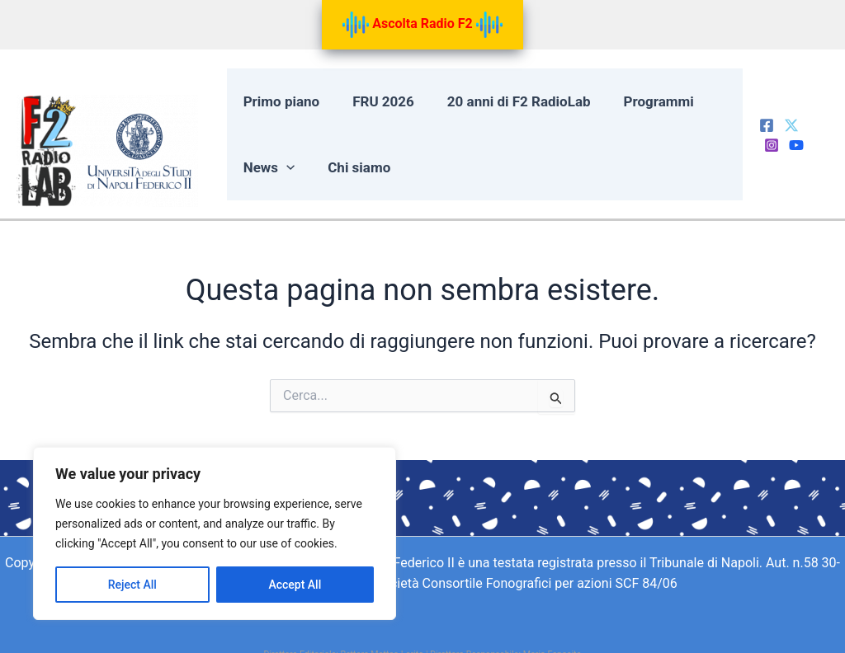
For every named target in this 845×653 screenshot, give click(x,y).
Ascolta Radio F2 (422, 25)
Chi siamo (353, 168)
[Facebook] (764, 124)
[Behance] (769, 146)
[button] (284, 168)
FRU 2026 (377, 102)
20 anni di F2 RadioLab (507, 102)
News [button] (268, 168)
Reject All (132, 584)
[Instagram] (813, 124)
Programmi (642, 102)
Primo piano (280, 102)
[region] (214, 533)
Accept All (294, 584)
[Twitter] (788, 124)
